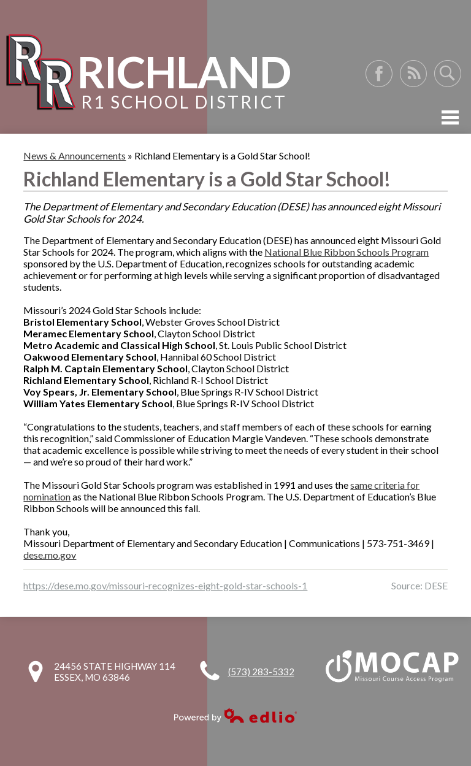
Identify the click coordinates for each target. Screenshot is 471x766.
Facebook (379, 73)
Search (447, 73)
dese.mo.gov (49, 555)
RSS (413, 73)
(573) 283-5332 (261, 671)
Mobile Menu (450, 117)
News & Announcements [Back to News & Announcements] (74, 155)
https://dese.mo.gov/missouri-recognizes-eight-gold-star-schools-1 (165, 585)
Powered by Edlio (235, 715)
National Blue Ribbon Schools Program (346, 252)
